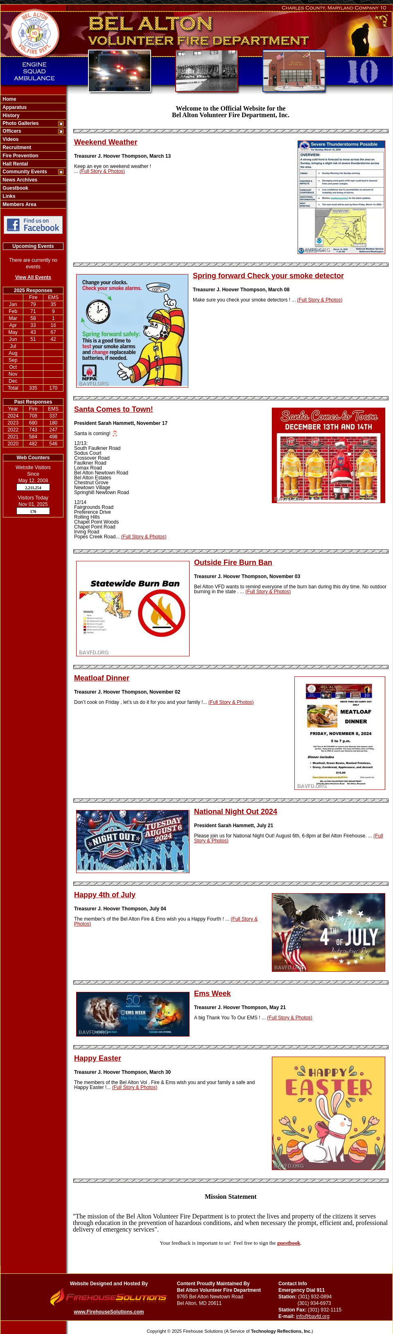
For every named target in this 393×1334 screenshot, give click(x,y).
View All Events (33, 277)
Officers (11, 131)
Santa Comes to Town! (113, 409)
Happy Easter (97, 1058)
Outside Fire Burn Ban (233, 562)
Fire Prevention (19, 156)
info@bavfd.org (313, 1316)
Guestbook (14, 188)
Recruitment (16, 147)
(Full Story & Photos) (102, 171)
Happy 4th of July (105, 895)
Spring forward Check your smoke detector (268, 276)
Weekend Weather (105, 142)
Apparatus (14, 107)
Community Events (24, 172)
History (10, 115)
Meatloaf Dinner (101, 678)
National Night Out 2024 (235, 812)
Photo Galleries (19, 123)
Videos (9, 139)
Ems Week (212, 993)
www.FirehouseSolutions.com (109, 1312)
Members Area (18, 204)
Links (8, 196)
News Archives (19, 180)
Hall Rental (14, 164)
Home (8, 99)
